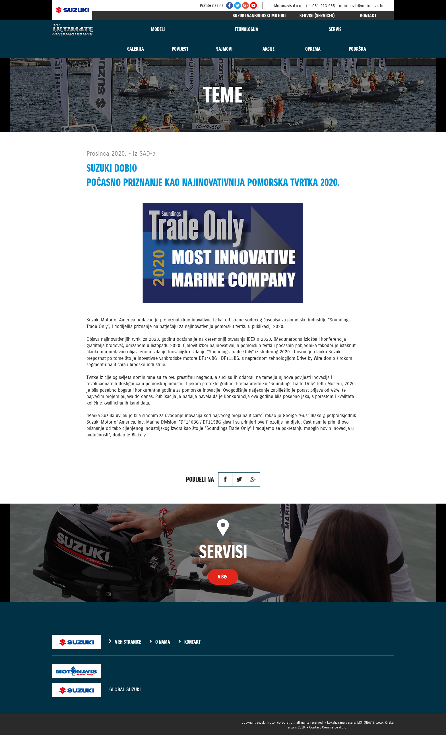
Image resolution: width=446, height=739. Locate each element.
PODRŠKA (357, 49)
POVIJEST (180, 49)
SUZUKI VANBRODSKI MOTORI (259, 15)
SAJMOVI (224, 49)
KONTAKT (368, 15)
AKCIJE (268, 49)
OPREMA (313, 49)
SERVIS (335, 29)
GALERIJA (135, 49)
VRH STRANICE (128, 645)
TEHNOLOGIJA (246, 29)
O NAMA (162, 645)
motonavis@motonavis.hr (361, 5)
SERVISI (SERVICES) (317, 15)
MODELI (158, 29)
